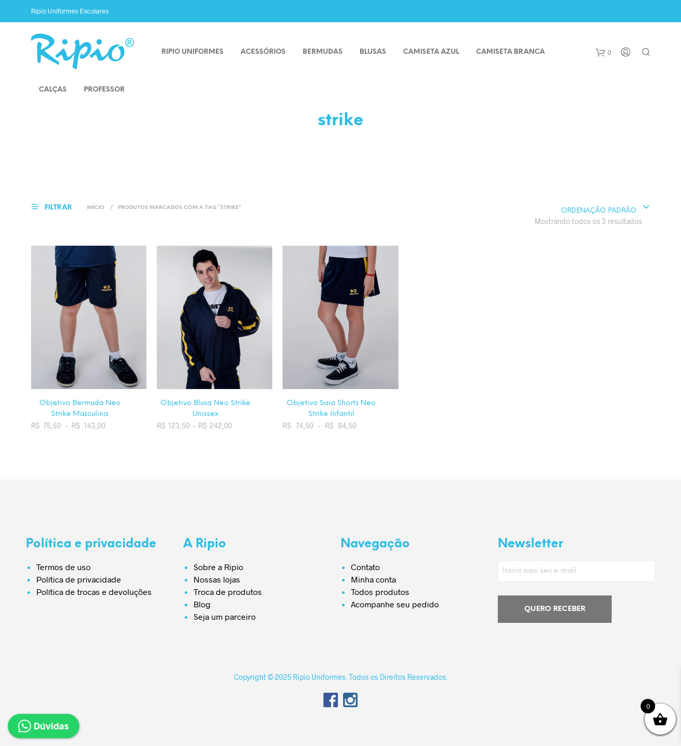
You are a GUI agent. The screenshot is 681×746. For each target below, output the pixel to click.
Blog (202, 604)
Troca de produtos (228, 591)
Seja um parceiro (225, 616)
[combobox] (605, 208)
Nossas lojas (217, 579)
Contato (365, 567)
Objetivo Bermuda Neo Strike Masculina (80, 408)
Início (96, 208)
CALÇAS (53, 89)
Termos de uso (63, 567)
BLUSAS (373, 52)
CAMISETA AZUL (431, 52)
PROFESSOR (104, 89)
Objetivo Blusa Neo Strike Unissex (205, 408)
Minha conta (373, 579)
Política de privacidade (78, 579)
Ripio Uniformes (192, 52)
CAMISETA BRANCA (510, 52)
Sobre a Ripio (218, 567)
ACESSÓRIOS (263, 52)
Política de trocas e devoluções (94, 591)
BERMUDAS (323, 52)
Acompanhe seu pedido (395, 604)
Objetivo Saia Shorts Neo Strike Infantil (331, 408)
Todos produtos (380, 591)
